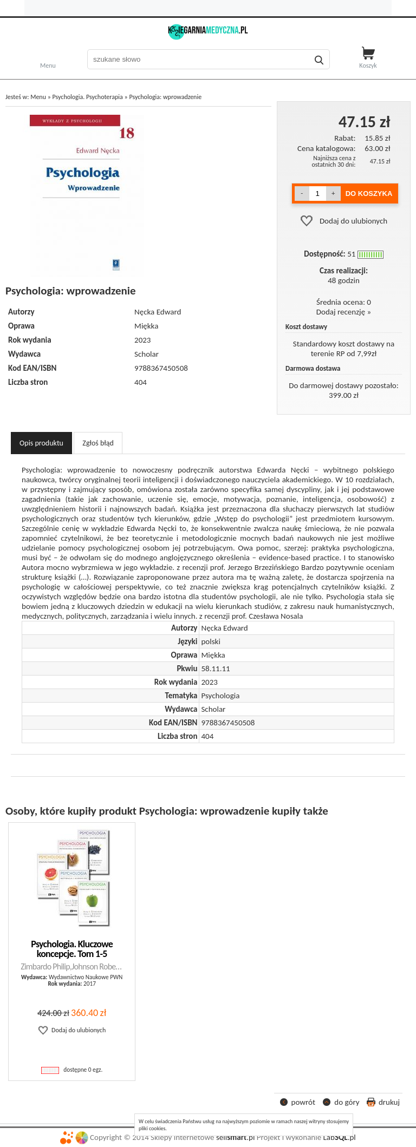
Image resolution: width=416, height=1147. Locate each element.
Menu (48, 65)
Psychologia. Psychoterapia (88, 97)
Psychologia (220, 695)
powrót (303, 1102)
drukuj (389, 1102)
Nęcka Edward (157, 312)
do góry (346, 1102)
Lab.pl (339, 1137)
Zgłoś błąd (98, 443)
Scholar (146, 354)
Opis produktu (41, 443)
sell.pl (235, 1137)
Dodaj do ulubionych (353, 221)
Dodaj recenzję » (343, 312)
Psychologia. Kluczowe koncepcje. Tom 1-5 (72, 949)
